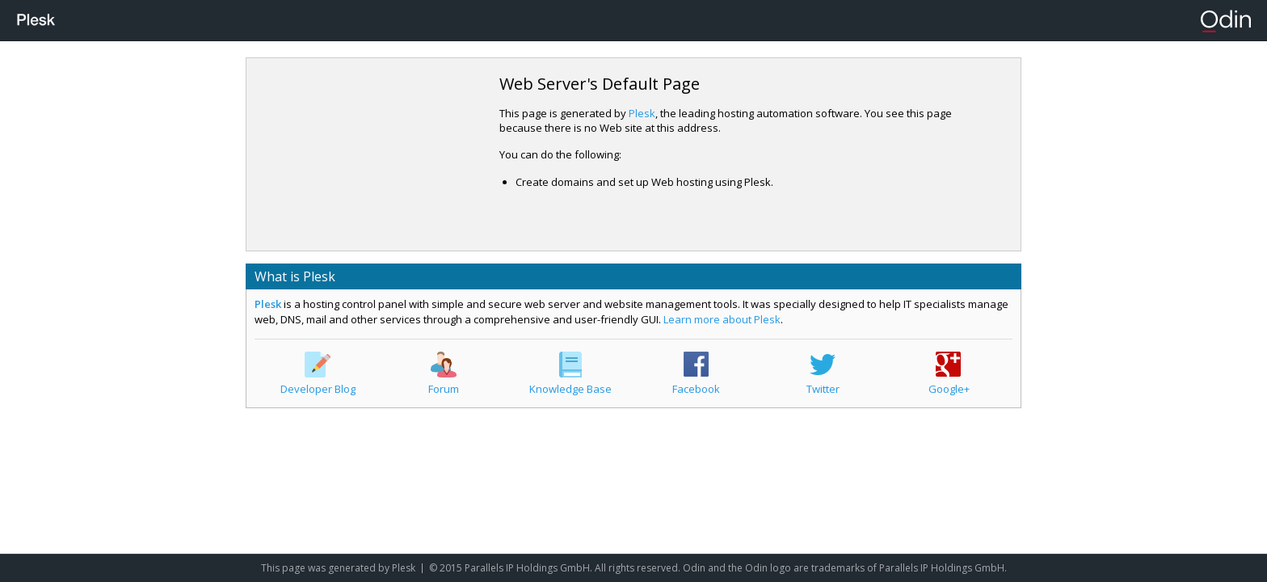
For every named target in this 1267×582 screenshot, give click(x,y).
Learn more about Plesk (722, 319)
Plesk (642, 113)
